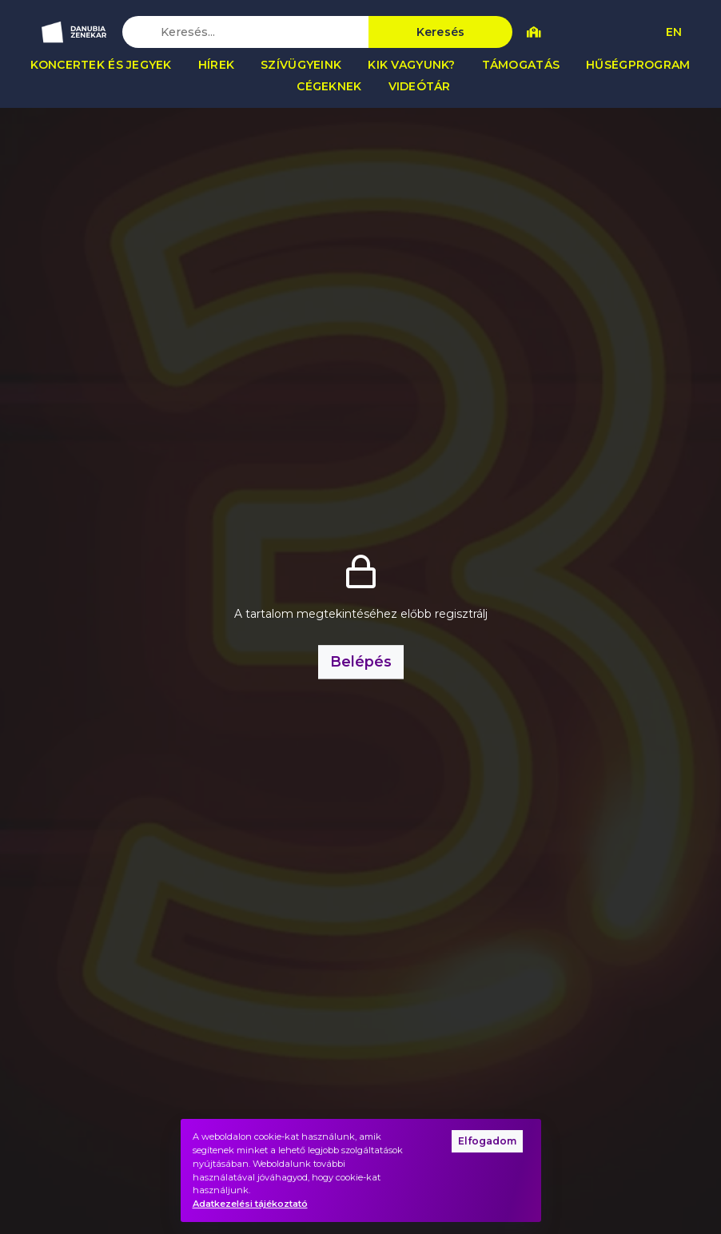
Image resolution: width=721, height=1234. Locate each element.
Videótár (419, 86)
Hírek (216, 65)
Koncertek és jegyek (100, 65)
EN (674, 32)
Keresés (440, 32)
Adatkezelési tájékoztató (250, 1203)
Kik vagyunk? (411, 65)
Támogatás (521, 65)
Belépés (361, 661)
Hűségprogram (638, 65)
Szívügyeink (301, 65)
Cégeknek (329, 86)
